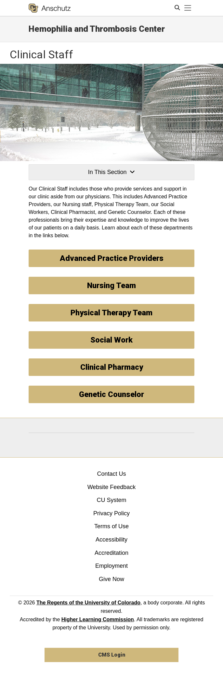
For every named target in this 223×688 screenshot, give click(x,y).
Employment (111, 566)
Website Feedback (111, 487)
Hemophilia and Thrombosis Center (97, 29)
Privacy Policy (111, 513)
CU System (111, 500)
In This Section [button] (111, 172)
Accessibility (111, 539)
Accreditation (111, 553)
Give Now (111, 579)
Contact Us (111, 474)
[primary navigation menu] (187, 8)
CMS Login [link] (111, 655)
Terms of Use (111, 526)
